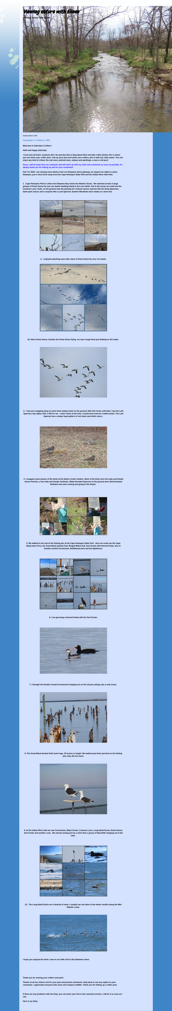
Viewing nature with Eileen (51, 11)
